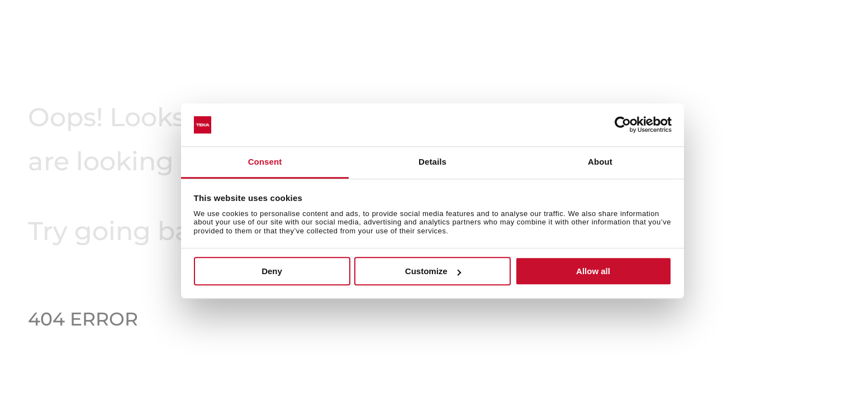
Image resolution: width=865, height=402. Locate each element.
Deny (272, 271)
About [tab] (600, 161)
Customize (433, 271)
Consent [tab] (265, 161)
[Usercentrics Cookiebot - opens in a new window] (623, 125)
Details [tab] (432, 161)
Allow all (593, 271)
